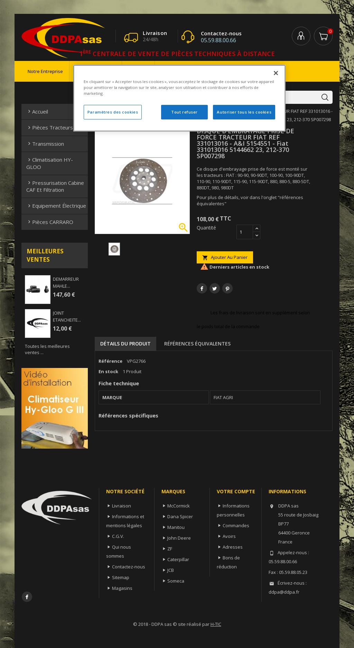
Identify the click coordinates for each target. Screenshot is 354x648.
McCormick (178, 506)
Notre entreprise (45, 71)
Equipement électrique (56, 205)
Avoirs (229, 536)
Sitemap (120, 577)
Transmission (45, 143)
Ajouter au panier (225, 257)
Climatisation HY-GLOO (49, 163)
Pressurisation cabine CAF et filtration (55, 186)
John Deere (179, 538)
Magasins (122, 588)
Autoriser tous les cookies (244, 112)
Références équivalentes (197, 343)
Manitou (176, 527)
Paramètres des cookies (112, 112)
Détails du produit (125, 343)
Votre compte (236, 491)
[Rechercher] (287, 97)
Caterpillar (178, 559)
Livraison (121, 506)
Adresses (233, 547)
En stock (108, 371)
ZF (169, 549)
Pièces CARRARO (49, 221)
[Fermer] (275, 73)
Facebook (27, 597)
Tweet (214, 288)
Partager (202, 288)
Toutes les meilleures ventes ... (47, 349)
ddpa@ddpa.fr (284, 592)
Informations (287, 491)
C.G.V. (118, 536)
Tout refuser (184, 112)
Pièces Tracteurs (49, 127)
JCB (170, 570)
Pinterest (227, 288)
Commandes (236, 525)
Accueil (37, 111)
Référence (110, 361)
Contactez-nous (128, 567)
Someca (175, 581)
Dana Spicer (180, 516)
